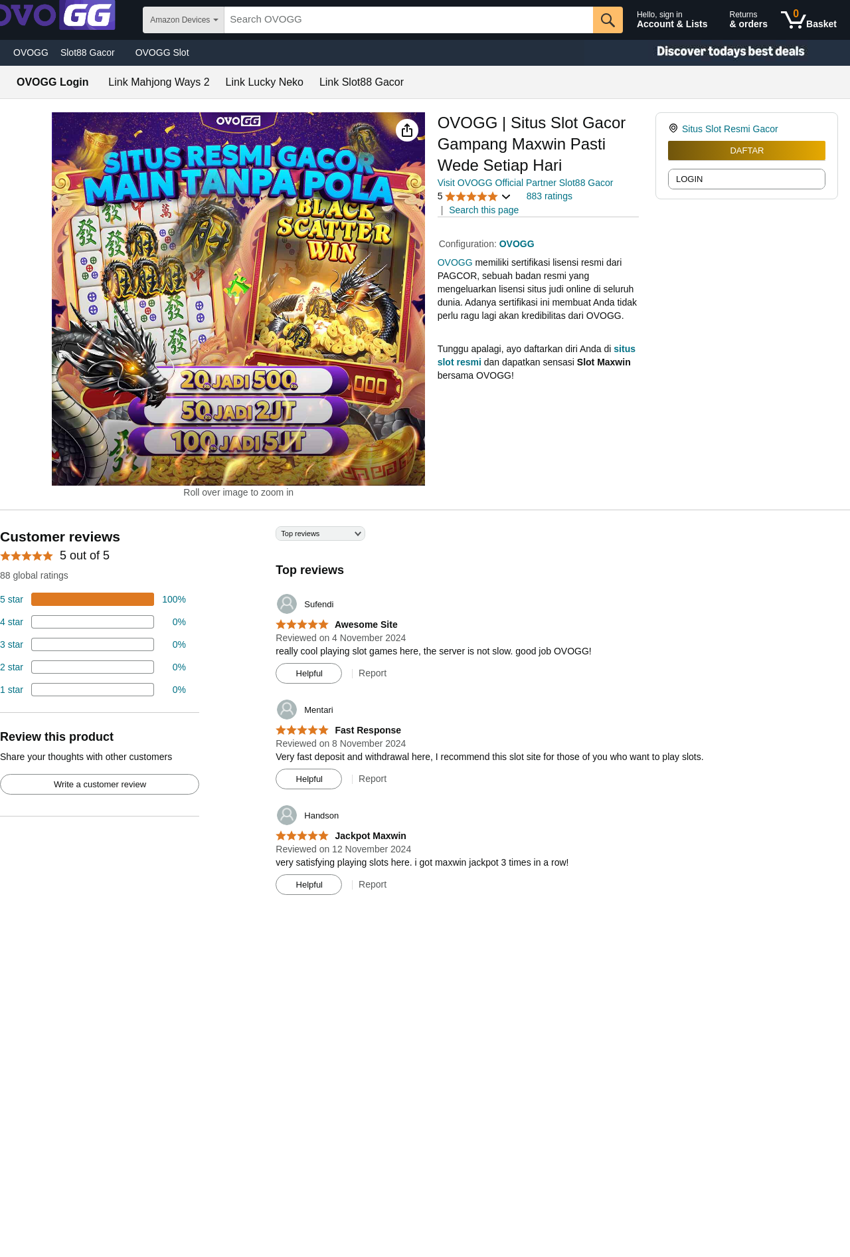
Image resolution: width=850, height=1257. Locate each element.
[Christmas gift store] (717, 53)
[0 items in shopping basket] (809, 20)
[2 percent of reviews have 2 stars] (93, 667)
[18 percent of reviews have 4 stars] (93, 621)
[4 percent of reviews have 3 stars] (93, 644)
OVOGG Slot (162, 52)
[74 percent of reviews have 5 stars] (93, 599)
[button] (407, 130)
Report (372, 673)
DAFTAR (747, 150)
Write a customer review (100, 784)
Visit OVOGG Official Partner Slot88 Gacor (526, 182)
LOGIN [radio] (689, 179)
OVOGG (30, 52)
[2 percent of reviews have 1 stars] (93, 689)
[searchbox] (408, 20)
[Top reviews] (425, 715)
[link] (675, 129)
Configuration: (469, 244)
